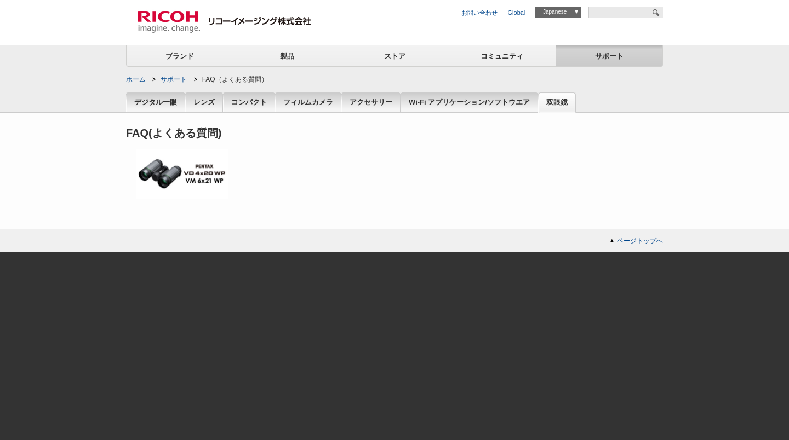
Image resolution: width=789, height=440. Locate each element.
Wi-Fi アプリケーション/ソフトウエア (469, 102)
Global (516, 12)
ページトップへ (640, 241)
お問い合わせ (479, 12)
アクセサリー (371, 102)
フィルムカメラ (308, 102)
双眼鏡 (557, 102)
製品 (287, 56)
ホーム (136, 79)
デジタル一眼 (155, 102)
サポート (609, 56)
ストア (394, 56)
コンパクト (249, 102)
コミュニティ (502, 56)
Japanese (555, 12)
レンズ (204, 102)
